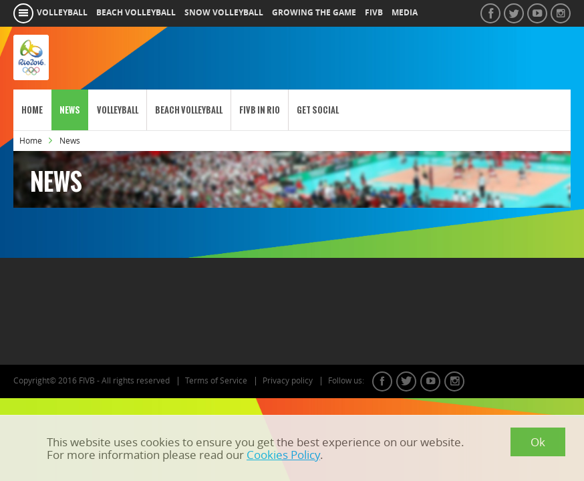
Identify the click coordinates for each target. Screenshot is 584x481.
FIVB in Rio (259, 110)
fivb (374, 12)
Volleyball (117, 110)
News (69, 110)
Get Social (318, 110)
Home (32, 110)
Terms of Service (216, 381)
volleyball (62, 12)
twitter (406, 381)
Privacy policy (288, 381)
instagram (454, 381)
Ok (538, 442)
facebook (382, 381)
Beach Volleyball (189, 110)
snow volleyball (223, 12)
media (405, 12)
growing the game (314, 12)
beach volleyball (136, 12)
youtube (430, 381)
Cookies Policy (283, 454)
